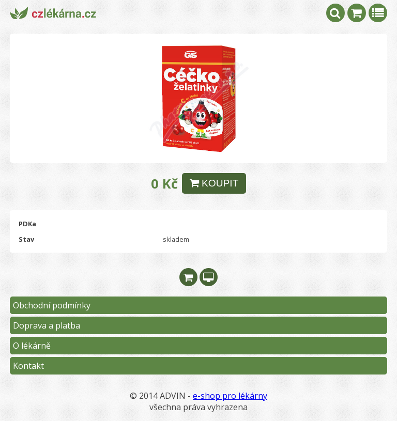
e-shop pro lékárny (230, 395)
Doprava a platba (46, 325)
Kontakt (28, 365)
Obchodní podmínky (51, 305)
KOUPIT (214, 183)
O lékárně (32, 345)
